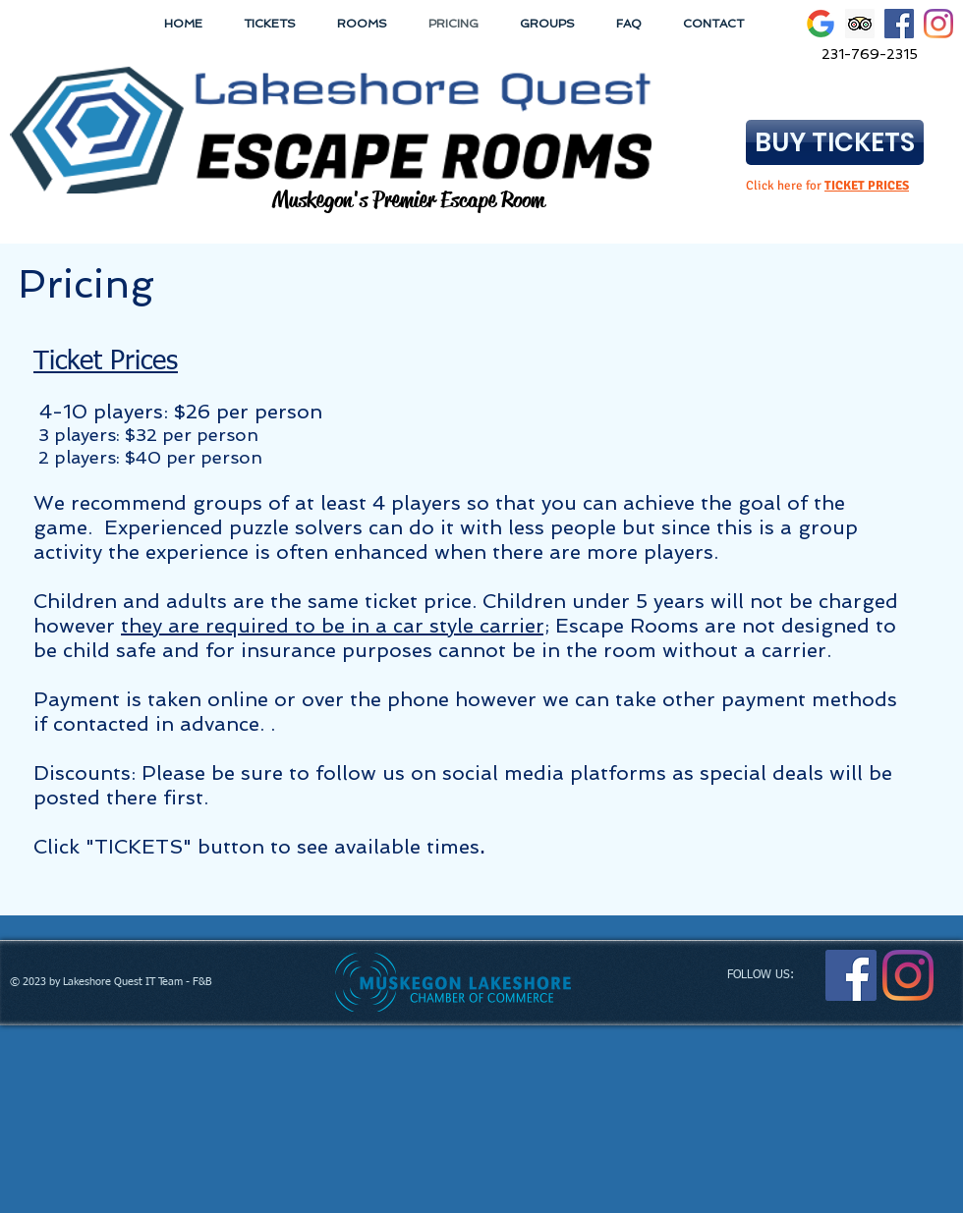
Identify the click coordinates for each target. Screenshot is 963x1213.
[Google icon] (820, 23)
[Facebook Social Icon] (899, 23)
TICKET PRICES (866, 185)
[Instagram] (938, 23)
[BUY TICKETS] (835, 142)
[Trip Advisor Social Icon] (860, 23)
